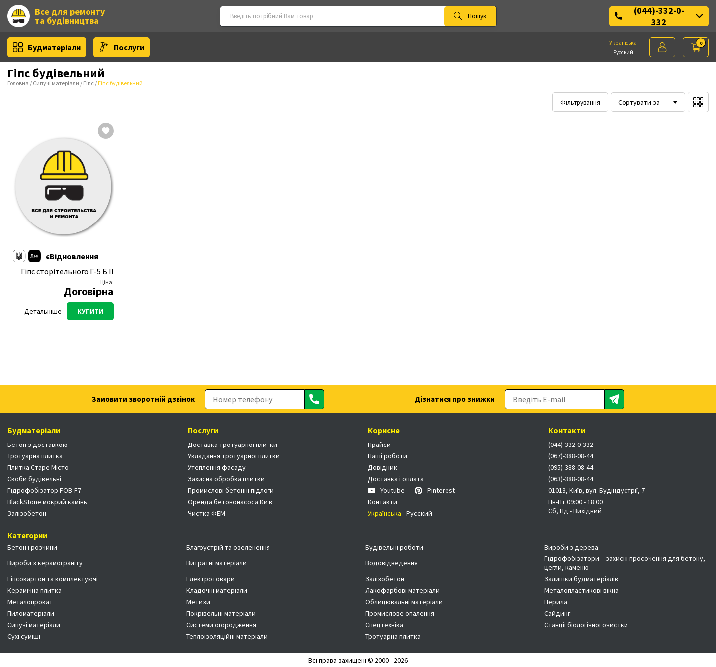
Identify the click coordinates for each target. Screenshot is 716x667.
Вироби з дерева (571, 547)
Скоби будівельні (34, 478)
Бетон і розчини (32, 547)
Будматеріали (47, 47)
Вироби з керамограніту (45, 562)
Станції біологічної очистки (586, 624)
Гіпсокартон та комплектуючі (52, 578)
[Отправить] (314, 399)
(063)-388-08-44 (570, 478)
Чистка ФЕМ (206, 513)
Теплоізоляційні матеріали (227, 636)
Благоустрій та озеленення (228, 547)
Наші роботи (387, 455)
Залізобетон (26, 513)
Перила (555, 601)
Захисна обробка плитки (226, 478)
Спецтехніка (384, 624)
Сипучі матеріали (56, 83)
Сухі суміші (23, 636)
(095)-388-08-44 (570, 467)
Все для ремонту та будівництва (56, 16)
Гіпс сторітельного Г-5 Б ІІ (67, 271)
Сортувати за (639, 102)
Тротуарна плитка (35, 455)
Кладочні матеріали (216, 590)
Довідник (382, 467)
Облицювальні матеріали (404, 601)
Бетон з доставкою (37, 444)
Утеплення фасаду (217, 467)
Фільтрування (580, 102)
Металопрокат (30, 601)
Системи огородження (221, 624)
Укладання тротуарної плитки (234, 455)
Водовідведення (391, 562)
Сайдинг (557, 613)
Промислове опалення (399, 613)
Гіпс (88, 83)
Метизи (198, 601)
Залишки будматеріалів (581, 578)
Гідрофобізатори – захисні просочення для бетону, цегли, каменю (624, 563)
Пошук (470, 16)
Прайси (379, 444)
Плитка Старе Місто (38, 467)
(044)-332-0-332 (659, 16)
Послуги (121, 47)
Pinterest (435, 490)
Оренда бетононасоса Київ (230, 501)
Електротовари (210, 578)
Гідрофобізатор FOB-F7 (44, 490)
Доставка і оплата (396, 478)
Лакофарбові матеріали (402, 590)
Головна (18, 83)
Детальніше (43, 311)
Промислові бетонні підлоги (231, 490)
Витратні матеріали (216, 562)
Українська (623, 42)
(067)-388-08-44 (570, 455)
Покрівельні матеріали (221, 613)
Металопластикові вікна (581, 590)
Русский (623, 52)
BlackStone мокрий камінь (47, 501)
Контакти (382, 501)
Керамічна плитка (34, 590)
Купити (90, 311)
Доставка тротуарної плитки (232, 444)
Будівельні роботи (394, 547)
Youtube (386, 490)
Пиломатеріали (30, 613)
